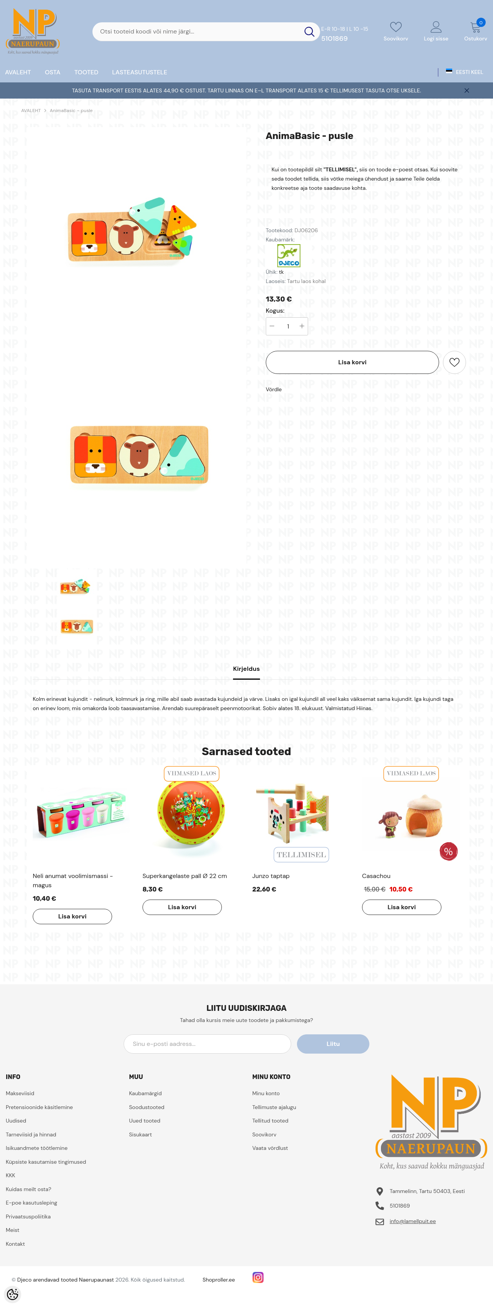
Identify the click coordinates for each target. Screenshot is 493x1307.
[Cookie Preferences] (12, 1294)
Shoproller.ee (219, 1279)
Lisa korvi (352, 362)
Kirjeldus (246, 669)
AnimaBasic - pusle (71, 110)
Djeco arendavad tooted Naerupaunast (65, 1279)
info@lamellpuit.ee (413, 1221)
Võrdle (274, 389)
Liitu (334, 1044)
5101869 (334, 38)
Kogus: (275, 311)
